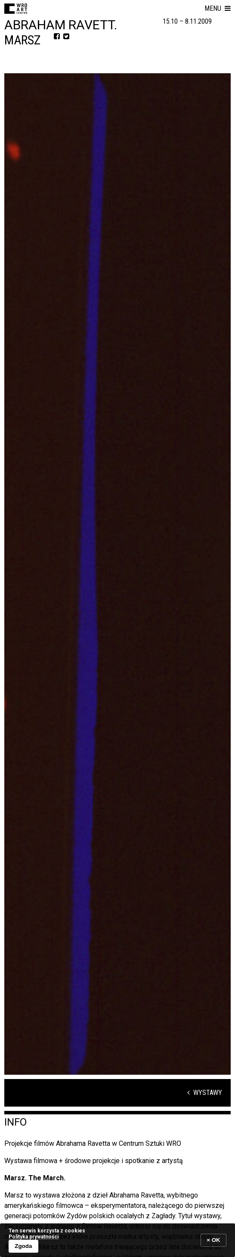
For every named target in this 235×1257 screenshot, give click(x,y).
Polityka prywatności (34, 1237)
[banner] (117, 1240)
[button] (217, 8)
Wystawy (204, 1093)
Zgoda (23, 1246)
